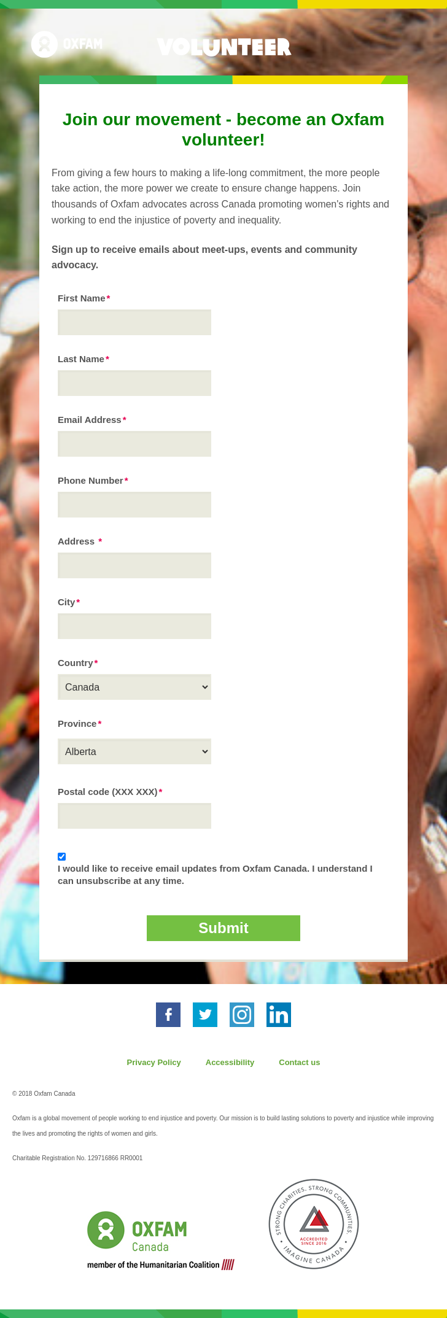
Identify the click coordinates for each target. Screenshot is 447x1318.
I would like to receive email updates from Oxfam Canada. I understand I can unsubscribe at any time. (215, 874)
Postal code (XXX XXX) (108, 791)
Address (77, 541)
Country (75, 662)
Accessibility (230, 1062)
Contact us (299, 1062)
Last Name (81, 359)
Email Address (90, 419)
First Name (82, 298)
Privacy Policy (154, 1062)
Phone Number (90, 480)
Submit (223, 928)
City (66, 602)
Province (77, 723)
